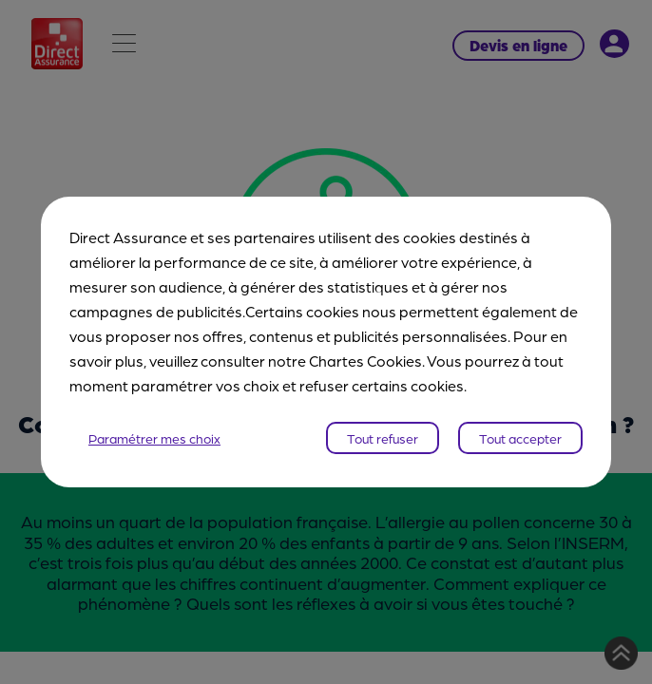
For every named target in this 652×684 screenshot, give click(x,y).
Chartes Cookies (365, 361)
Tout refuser (382, 438)
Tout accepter (520, 438)
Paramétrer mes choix (154, 438)
